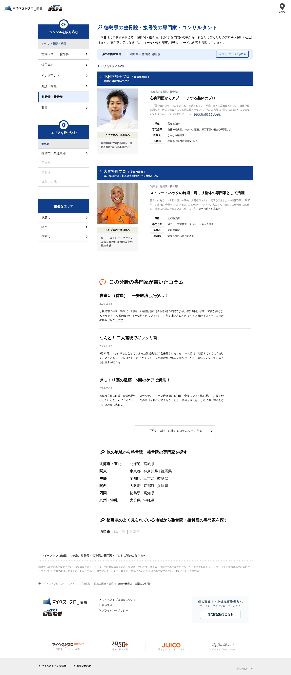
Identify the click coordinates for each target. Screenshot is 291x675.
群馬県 (166, 471)
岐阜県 (162, 478)
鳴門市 (46, 227)
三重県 (148, 478)
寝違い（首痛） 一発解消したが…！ (133, 295)
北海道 (135, 464)
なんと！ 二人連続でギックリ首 (128, 338)
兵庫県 (162, 486)
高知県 (148, 493)
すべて (45, 43)
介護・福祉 (49, 86)
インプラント (50, 75)
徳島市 (104, 532)
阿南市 (46, 236)
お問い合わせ (84, 665)
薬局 (44, 107)
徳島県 (135, 493)
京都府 (148, 486)
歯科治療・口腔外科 (55, 54)
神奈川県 (150, 471)
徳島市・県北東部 (53, 153)
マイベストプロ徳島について (119, 599)
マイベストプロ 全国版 (54, 665)
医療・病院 (59, 43)
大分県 (135, 500)
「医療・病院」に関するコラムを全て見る (175, 430)
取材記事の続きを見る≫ (207, 114)
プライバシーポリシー (115, 610)
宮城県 (148, 464)
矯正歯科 (47, 64)
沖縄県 (148, 500)
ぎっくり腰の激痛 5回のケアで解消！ (134, 380)
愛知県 (135, 478)
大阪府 (135, 486)
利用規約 (107, 605)
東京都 (135, 471)
